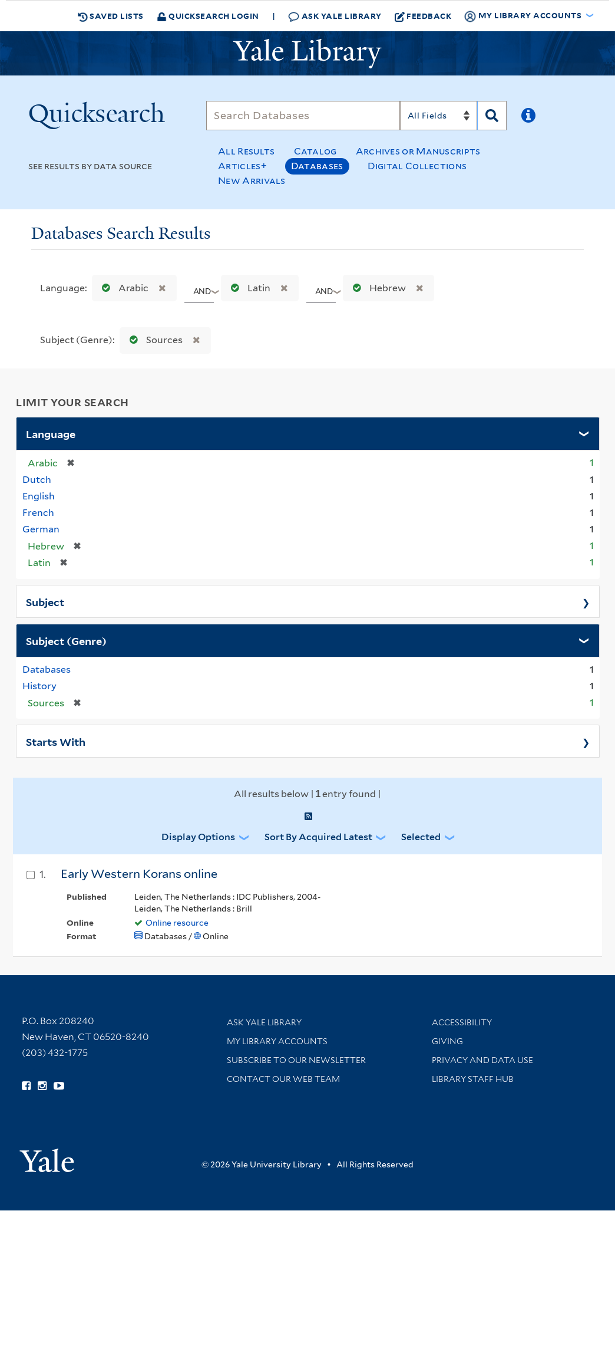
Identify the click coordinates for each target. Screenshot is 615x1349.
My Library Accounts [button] (523, 15)
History (39, 686)
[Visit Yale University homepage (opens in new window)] (47, 1156)
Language (50, 433)
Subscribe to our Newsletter (296, 1060)
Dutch (36, 479)
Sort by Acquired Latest (318, 837)
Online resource (177, 922)
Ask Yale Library (335, 16)
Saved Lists (111, 16)
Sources (153, 340)
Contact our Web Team (283, 1079)
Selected (421, 837)
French (38, 512)
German (40, 529)
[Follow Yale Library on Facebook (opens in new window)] (26, 1086)
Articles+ (242, 166)
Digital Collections (417, 166)
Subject (45, 601)
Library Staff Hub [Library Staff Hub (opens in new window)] (473, 1079)
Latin (248, 288)
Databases (317, 166)
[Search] (303, 115)
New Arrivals (252, 180)
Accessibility (462, 1022)
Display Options (198, 837)
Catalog (315, 151)
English (38, 496)
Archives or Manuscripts (418, 151)
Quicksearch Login (208, 15)
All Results (246, 151)
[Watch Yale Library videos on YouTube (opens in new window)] (59, 1086)
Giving (447, 1041)
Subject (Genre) (66, 640)
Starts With (55, 741)
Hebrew (377, 288)
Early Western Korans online (139, 874)
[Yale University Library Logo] (307, 54)
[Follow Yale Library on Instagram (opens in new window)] (42, 1086)
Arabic (122, 288)
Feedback (423, 16)
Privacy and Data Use (482, 1060)
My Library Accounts (277, 1041)
